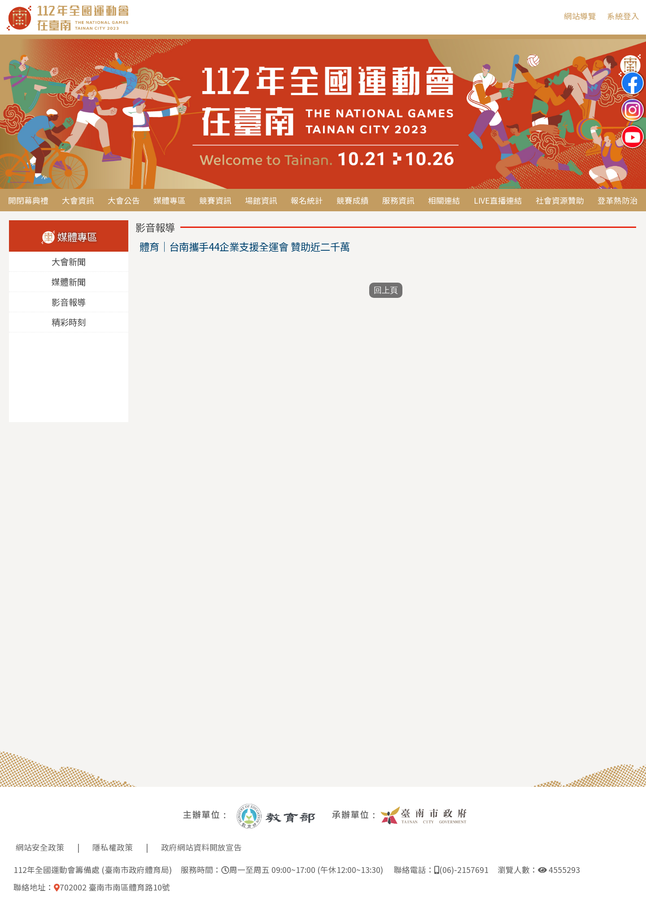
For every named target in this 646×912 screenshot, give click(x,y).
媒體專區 (169, 200)
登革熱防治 (618, 200)
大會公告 (124, 200)
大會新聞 (69, 262)
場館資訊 (261, 200)
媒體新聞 (69, 282)
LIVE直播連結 (498, 200)
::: (550, 16)
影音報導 (69, 302)
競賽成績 (352, 200)
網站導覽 (580, 16)
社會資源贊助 (560, 200)
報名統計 (307, 200)
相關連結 (444, 200)
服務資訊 (398, 200)
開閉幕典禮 (28, 200)
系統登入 (623, 16)
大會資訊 (78, 200)
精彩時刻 (69, 322)
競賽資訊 (215, 200)
